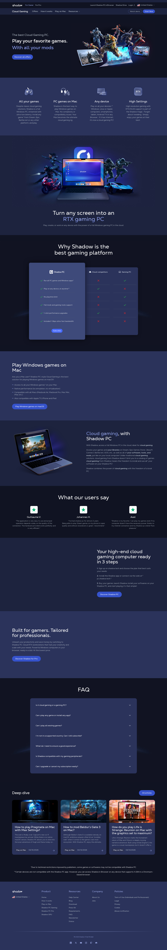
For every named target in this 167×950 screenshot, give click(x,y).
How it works (46, 11)
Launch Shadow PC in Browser (102, 5)
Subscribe (57, 331)
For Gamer (29, 5)
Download (73, 904)
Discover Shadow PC (109, 594)
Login (131, 5)
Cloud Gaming (20, 11)
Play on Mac (60, 11)
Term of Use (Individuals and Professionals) (131, 897)
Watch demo (135, 11)
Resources (74, 11)
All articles (147, 793)
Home (44, 897)
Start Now (149, 11)
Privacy (117, 904)
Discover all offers (22, 57)
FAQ (70, 914)
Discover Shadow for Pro (26, 658)
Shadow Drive (121, 5)
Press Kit (72, 908)
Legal (116, 901)
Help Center (74, 897)
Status (71, 921)
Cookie (117, 908)
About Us (96, 897)
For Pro (38, 5)
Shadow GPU (47, 914)
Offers (35, 11)
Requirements (74, 911)
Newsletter (73, 918)
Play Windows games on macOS (29, 406)
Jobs (94, 901)
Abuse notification (121, 911)
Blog (70, 901)
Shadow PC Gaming (49, 908)
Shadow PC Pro (48, 911)
